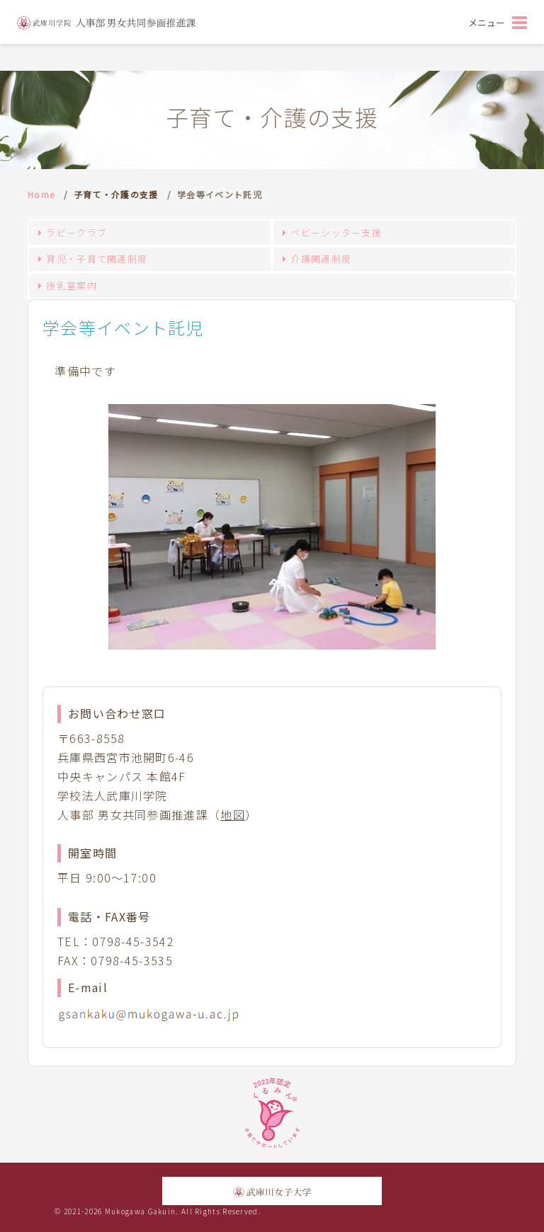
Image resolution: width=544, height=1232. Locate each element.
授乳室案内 (71, 285)
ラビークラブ (76, 232)
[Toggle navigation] (497, 22)
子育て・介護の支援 (116, 194)
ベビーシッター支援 (336, 232)
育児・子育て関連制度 (96, 258)
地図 (232, 814)
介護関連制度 (320, 258)
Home (41, 194)
